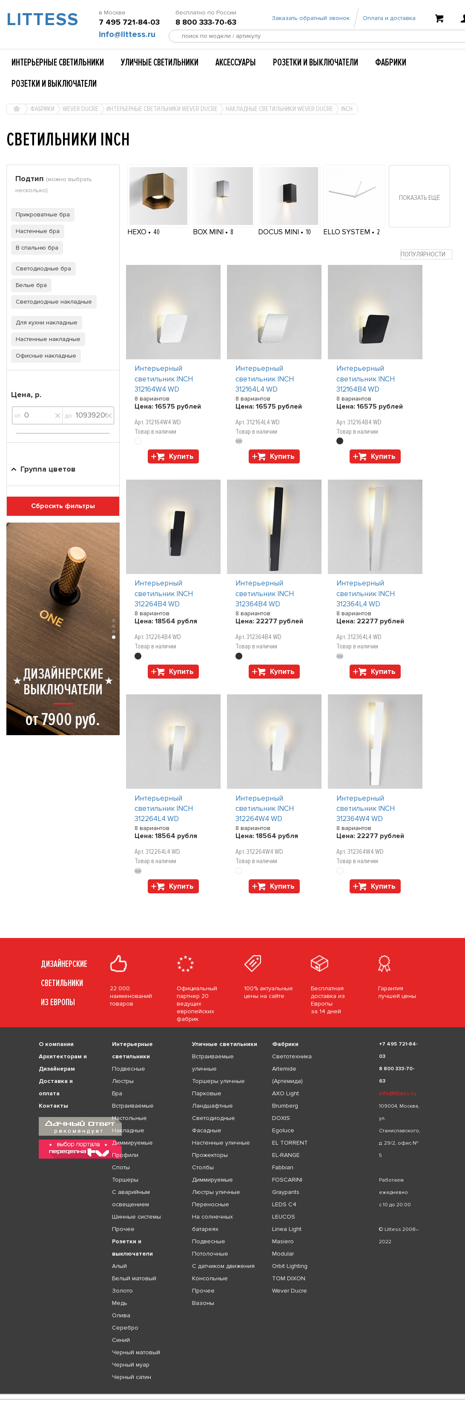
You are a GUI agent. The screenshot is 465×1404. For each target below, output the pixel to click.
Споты (121, 1167)
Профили (125, 1155)
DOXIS (281, 1118)
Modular (283, 1253)
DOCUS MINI (279, 231)
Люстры (123, 1081)
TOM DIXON (288, 1278)
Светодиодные (213, 1118)
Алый (119, 1266)
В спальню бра (34, 247)
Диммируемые (132, 1142)
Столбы (203, 1167)
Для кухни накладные (44, 322)
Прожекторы (210, 1155)
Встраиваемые (133, 1105)
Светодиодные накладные (51, 301)
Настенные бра (35, 231)
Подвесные (128, 1068)
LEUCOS (283, 1216)
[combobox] (426, 254)
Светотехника (292, 1056)
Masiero (283, 1241)
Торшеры (125, 1179)
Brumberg (285, 1105)
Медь (119, 1303)
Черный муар (130, 1364)
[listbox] (232, 1394)
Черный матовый (136, 1352)
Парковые (206, 1093)
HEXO (137, 231)
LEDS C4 (284, 1204)
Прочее (123, 1229)
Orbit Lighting (289, 1266)
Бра (117, 1093)
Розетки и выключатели (315, 62)
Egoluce (283, 1130)
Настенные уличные (221, 1142)
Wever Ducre (289, 1290)
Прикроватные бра (40, 214)
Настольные (129, 1118)
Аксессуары (235, 62)
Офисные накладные (43, 355)
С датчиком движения (223, 1266)
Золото (122, 1290)
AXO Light (285, 1093)
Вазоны (203, 1303)
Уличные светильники (159, 62)
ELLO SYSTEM (347, 231)
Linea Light (286, 1229)
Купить (181, 456)
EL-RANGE (286, 1155)
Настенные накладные (45, 339)
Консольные (210, 1278)
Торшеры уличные (218, 1081)
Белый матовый (134, 1278)
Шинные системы (136, 1216)
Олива (121, 1315)
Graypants (285, 1192)
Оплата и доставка (389, 18)
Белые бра (29, 285)
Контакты (53, 1105)
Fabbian (282, 1167)
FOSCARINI (287, 1179)
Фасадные (206, 1130)
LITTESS (38, 19)
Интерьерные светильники (57, 62)
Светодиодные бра (41, 268)
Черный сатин (131, 1377)
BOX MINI (209, 231)
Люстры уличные (216, 1192)
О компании (56, 1044)
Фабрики (390, 62)
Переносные (210, 1204)
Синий (121, 1340)
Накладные (128, 1130)
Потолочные (210, 1253)
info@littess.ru (127, 34)
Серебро (125, 1327)
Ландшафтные (212, 1105)
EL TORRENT (290, 1142)
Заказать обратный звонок (311, 18)
